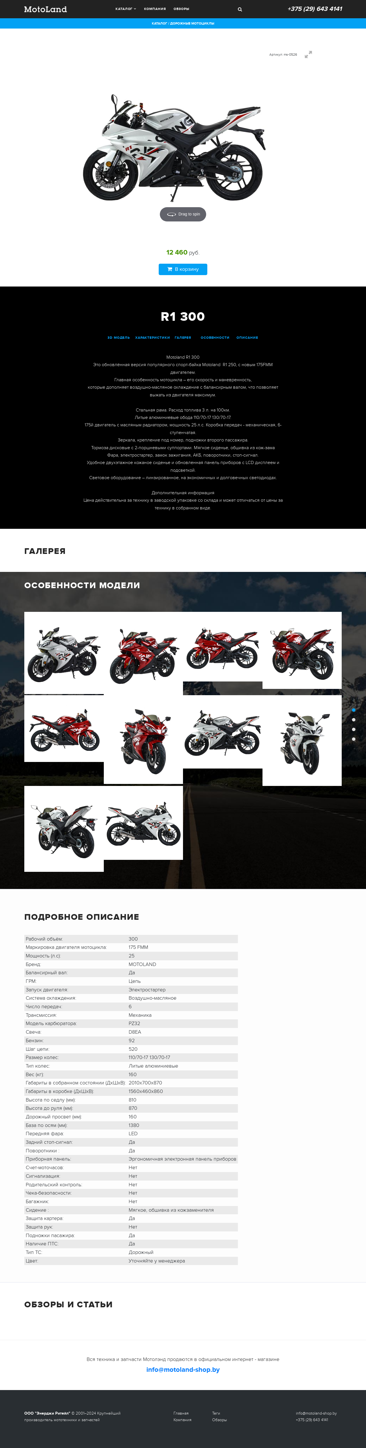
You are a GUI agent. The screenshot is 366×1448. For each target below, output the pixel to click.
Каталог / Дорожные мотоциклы (183, 23)
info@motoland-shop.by (183, 1370)
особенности (215, 338)
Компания (155, 9)
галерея (183, 338)
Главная (181, 1413)
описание (247, 338)
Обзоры (181, 9)
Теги (216, 1413)
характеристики (152, 338)
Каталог (124, 9)
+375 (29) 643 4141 (314, 9)
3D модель (119, 338)
